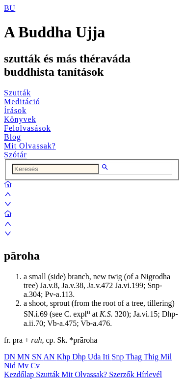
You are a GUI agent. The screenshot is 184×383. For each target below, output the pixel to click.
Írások (15, 110)
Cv (35, 365)
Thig (152, 357)
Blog (12, 137)
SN (38, 357)
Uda (95, 357)
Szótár (15, 154)
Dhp (80, 357)
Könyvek (20, 119)
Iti (107, 357)
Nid (11, 365)
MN (24, 357)
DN (10, 357)
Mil (166, 357)
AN (49, 357)
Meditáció (22, 101)
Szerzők (122, 374)
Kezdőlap (20, 374)
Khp (65, 357)
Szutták (17, 92)
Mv (24, 365)
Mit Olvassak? (30, 146)
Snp (119, 357)
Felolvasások (27, 128)
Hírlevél (149, 374)
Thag (135, 357)
